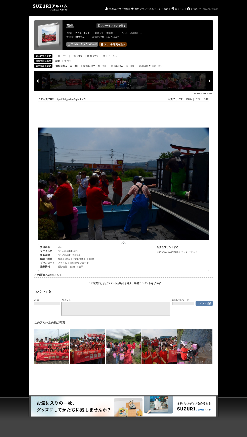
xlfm (60, 247)
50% (206, 99)
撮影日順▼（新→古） (95, 65)
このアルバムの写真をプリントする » (177, 251)
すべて (67, 60)
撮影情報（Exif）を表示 (70, 266)
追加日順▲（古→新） (123, 65)
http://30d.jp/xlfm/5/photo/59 (71, 99)
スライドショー (111, 56)
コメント (66, 300)
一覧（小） (61, 56)
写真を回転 (64, 258)
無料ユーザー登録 (119, 8)
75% (198, 99)
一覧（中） (77, 56)
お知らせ (196, 8)
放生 (70, 25)
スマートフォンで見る (111, 25)
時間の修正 (80, 258)
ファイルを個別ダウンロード (73, 262)
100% (188, 99)
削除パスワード (180, 300)
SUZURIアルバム (50, 7)
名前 (36, 300)
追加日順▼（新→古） (151, 65)
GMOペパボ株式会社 (211, 9)
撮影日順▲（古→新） (67, 65)
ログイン (179, 8)
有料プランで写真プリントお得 (151, 8)
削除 (91, 258)
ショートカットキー (203, 93)
